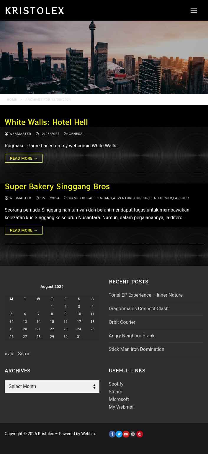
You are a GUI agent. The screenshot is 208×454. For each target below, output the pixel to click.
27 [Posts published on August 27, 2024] (25, 337)
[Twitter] (119, 434)
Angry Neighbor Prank (132, 336)
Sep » (23, 353)
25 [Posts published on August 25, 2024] (93, 329)
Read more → (23, 158)
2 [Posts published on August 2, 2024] (66, 307)
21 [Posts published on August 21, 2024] (39, 329)
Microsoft (119, 399)
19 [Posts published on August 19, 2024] (11, 329)
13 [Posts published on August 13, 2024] (25, 322)
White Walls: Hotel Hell (46, 122)
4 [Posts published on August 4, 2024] (92, 307)
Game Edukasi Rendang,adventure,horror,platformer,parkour (126, 198)
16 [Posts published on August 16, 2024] (65, 322)
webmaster (18, 134)
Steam (115, 391)
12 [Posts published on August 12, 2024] (11, 322)
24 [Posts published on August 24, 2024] (79, 329)
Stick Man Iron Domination (136, 349)
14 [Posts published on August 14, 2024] (39, 322)
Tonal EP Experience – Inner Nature (146, 295)
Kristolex (35, 10)
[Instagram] (133, 434)
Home (12, 100)
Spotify (116, 384)
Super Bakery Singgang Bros (57, 186)
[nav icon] (193, 10)
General (74, 134)
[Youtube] (125, 434)
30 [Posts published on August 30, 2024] (65, 337)
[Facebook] (112, 434)
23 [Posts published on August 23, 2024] (65, 329)
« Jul (9, 353)
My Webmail (122, 407)
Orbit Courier (122, 322)
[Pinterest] (139, 434)
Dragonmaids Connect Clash (138, 308)
